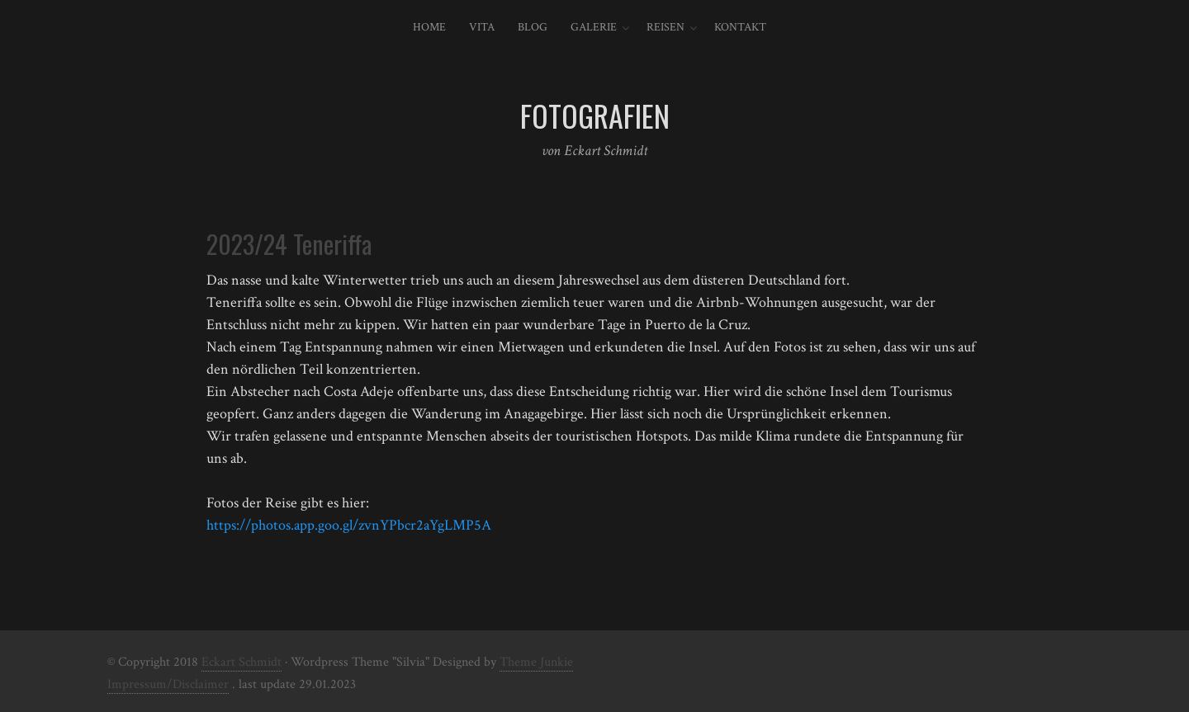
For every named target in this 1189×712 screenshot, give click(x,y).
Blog (532, 27)
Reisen (666, 27)
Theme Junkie (536, 662)
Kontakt (740, 27)
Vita (482, 27)
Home (429, 27)
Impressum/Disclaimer (168, 684)
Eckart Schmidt (241, 662)
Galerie (594, 27)
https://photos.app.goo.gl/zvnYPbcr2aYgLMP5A (348, 525)
